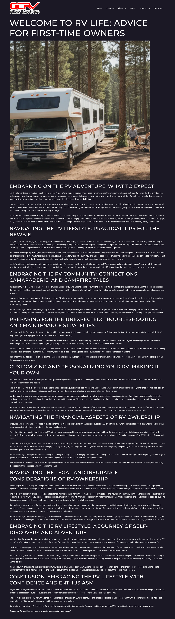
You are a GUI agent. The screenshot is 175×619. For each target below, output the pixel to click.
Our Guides (158, 8)
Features (110, 8)
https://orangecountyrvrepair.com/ (56, 611)
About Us (122, 8)
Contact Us (145, 8)
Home (99, 8)
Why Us (133, 8)
